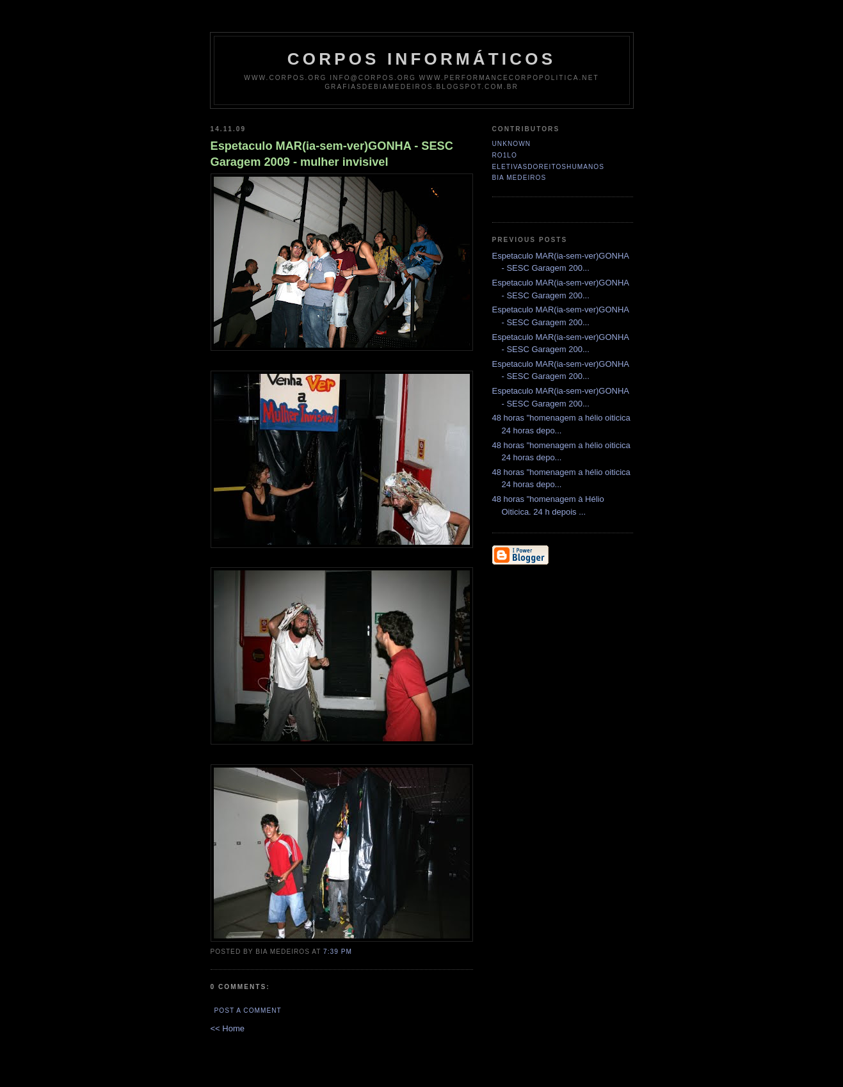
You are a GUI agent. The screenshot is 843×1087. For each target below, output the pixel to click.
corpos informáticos (421, 58)
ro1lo (504, 155)
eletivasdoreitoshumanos (548, 166)
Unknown (511, 143)
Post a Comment (248, 1010)
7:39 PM (337, 951)
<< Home (228, 1028)
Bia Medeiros (519, 177)
